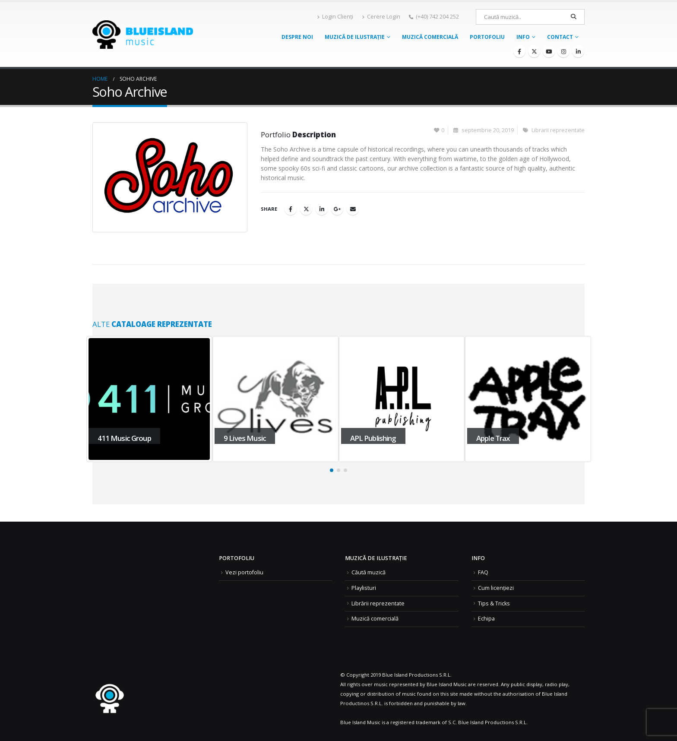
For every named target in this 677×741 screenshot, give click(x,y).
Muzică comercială (430, 37)
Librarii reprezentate (558, 130)
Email (353, 209)
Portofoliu (487, 37)
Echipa (486, 618)
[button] (331, 470)
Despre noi (297, 37)
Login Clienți (335, 16)
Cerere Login (381, 16)
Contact (560, 37)
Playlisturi (363, 588)
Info (523, 37)
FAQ (483, 572)
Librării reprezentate (378, 603)
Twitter (306, 209)
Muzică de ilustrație (355, 37)
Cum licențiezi (496, 588)
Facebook (291, 209)
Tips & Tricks (494, 603)
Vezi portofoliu (244, 572)
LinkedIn (322, 209)
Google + (337, 209)
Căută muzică (368, 572)
